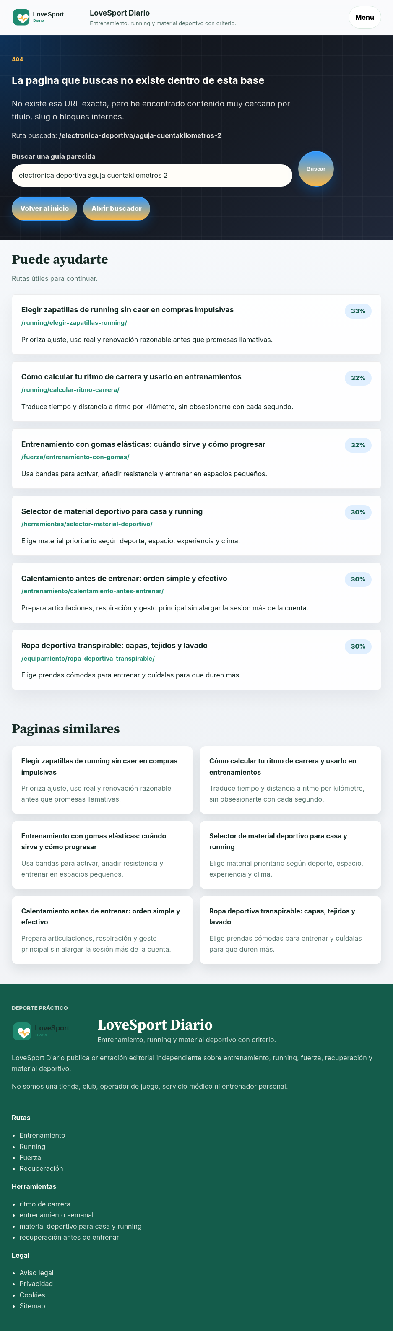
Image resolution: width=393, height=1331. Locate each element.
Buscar (316, 169)
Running (33, 1146)
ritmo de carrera (45, 1204)
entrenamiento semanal (57, 1215)
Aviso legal (37, 1273)
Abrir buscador (116, 208)
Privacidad (36, 1283)
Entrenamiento (42, 1135)
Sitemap (32, 1306)
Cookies (32, 1295)
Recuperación (41, 1168)
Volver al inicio (44, 208)
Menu (365, 17)
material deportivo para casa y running (81, 1226)
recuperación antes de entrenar (69, 1237)
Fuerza (31, 1157)
